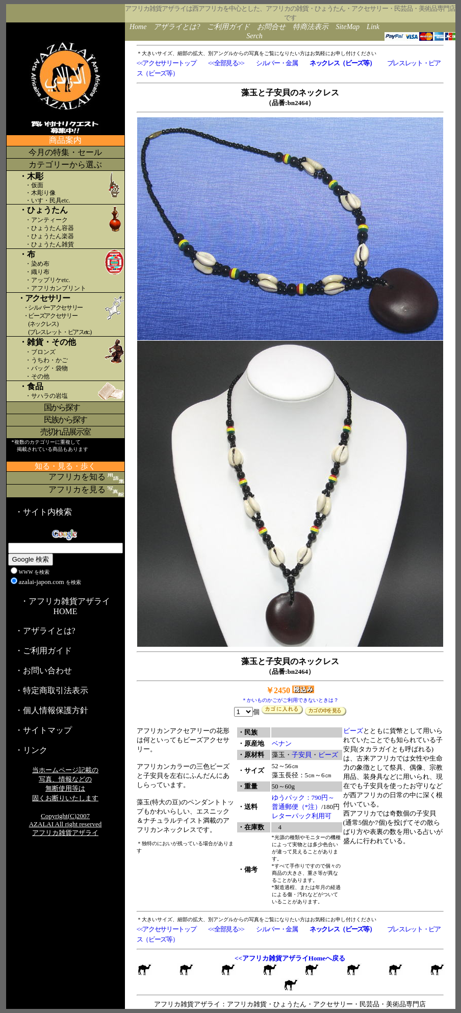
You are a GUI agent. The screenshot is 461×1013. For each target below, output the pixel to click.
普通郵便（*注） (297, 807)
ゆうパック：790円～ (303, 797)
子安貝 (302, 754)
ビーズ (328, 754)
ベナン (282, 743)
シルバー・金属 (277, 63)
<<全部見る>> (226, 63)
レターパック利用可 (301, 816)
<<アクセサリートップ (166, 63)
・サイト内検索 (43, 512)
